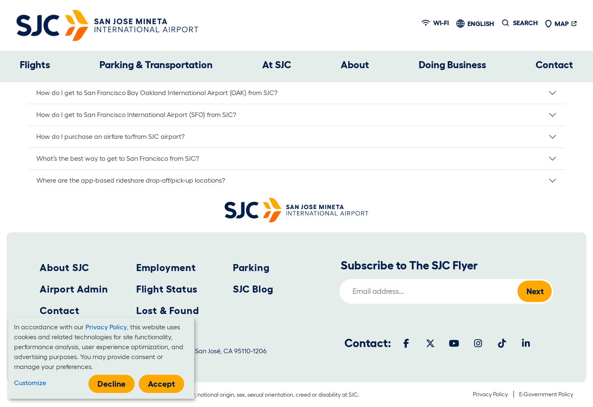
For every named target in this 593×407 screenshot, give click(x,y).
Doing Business (452, 64)
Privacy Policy (490, 394)
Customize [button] (30, 382)
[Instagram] (478, 343)
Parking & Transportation (156, 64)
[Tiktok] (502, 343)
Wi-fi (435, 22)
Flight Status (166, 289)
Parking (251, 267)
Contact (554, 64)
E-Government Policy (546, 394)
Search (525, 22)
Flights (35, 64)
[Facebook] (406, 343)
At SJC (276, 64)
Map (556, 23)
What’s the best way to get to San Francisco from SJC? (121, 158)
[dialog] (101, 358)
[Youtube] (454, 343)
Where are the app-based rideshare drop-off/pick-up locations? (134, 180)
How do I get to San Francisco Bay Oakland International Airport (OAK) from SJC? (161, 92)
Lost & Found (167, 310)
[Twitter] (430, 343)
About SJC (64, 267)
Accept (161, 383)
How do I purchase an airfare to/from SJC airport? (110, 136)
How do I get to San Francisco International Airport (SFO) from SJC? (140, 114)
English (480, 23)
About (355, 64)
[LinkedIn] (526, 343)
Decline (111, 383)
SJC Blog (253, 289)
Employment (166, 267)
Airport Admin (74, 289)
